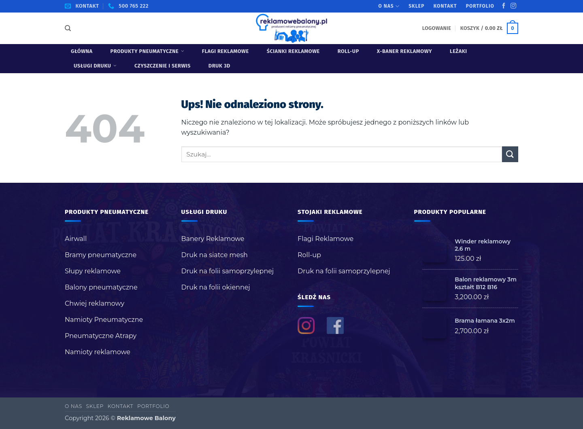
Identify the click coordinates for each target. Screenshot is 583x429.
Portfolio (480, 6)
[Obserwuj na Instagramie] (513, 6)
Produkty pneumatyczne (147, 51)
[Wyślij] (510, 154)
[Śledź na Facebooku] (503, 6)
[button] (436, 28)
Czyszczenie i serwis (162, 66)
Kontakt (445, 6)
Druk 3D (219, 66)
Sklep (416, 6)
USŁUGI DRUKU (95, 66)
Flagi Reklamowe (225, 51)
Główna (82, 51)
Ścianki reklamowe (293, 51)
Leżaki (458, 51)
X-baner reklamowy (404, 51)
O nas (389, 6)
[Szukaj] (68, 28)
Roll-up (348, 51)
